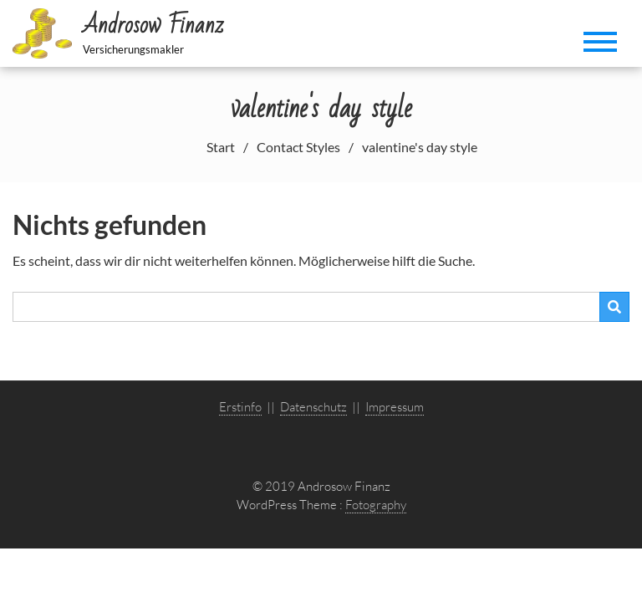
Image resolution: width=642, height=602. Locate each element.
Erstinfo (240, 407)
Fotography (375, 505)
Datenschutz (313, 407)
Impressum (394, 407)
